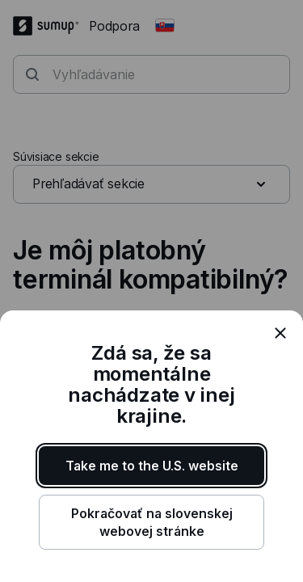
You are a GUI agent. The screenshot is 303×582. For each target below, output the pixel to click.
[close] (280, 333)
